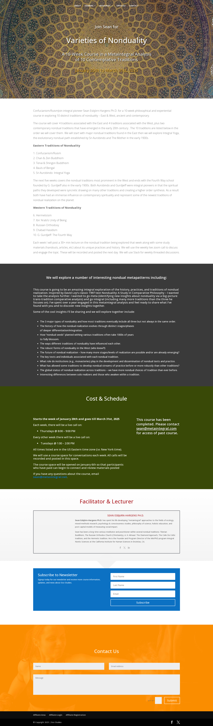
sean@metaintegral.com (156, 428)
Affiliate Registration (76, 715)
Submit (172, 700)
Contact (134, 6)
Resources (104, 6)
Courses (89, 6)
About (77, 6)
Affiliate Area (39, 715)
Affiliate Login (55, 715)
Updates (121, 6)
